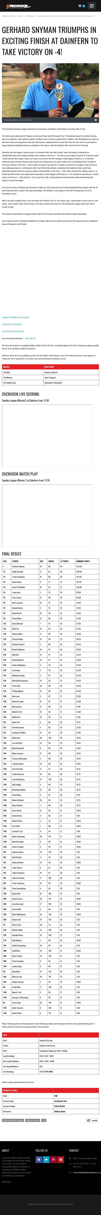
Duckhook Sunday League (13, 1120)
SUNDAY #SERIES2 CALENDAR (15, 317)
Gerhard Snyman (32, 1120)
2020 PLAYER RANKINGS (12, 331)
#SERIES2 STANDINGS (12, 324)
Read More (6, 1182)
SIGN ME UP (30, 338)
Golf (43, 1120)
